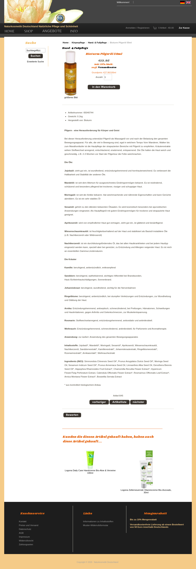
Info (74, 31)
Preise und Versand (28, 525)
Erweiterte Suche (35, 61)
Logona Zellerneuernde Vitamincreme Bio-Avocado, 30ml (146, 491)
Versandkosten (107, 67)
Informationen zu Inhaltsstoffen (98, 521)
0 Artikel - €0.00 (166, 27)
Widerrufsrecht (26, 540)
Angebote (52, 31)
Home (10, 31)
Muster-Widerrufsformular (95, 525)
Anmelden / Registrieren (137, 27)
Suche (30, 43)
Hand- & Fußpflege (97, 42)
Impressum (24, 536)
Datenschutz (25, 529)
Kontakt (22, 521)
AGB (21, 533)
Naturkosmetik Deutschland (106, 562)
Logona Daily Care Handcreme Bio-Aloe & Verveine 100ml (90, 471)
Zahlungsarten (26, 544)
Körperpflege (78, 42)
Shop (28, 31)
